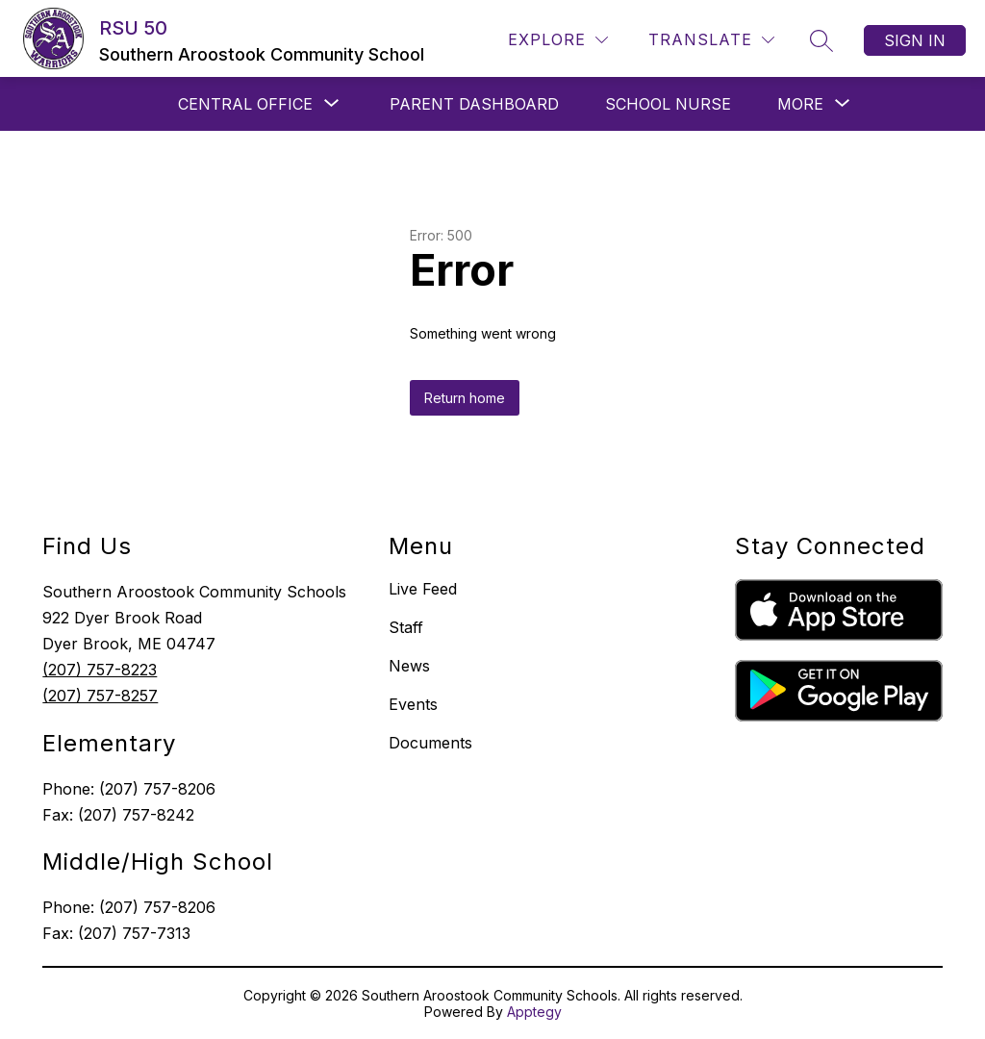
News (409, 665)
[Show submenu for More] (800, 103)
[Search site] (821, 40)
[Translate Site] (711, 40)
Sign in (915, 40)
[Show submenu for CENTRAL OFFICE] (245, 103)
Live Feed (423, 588)
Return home (464, 398)
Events (413, 704)
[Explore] (558, 40)
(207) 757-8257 (100, 695)
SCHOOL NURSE (668, 104)
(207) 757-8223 (99, 669)
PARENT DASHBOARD (474, 104)
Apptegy (534, 1011)
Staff (406, 627)
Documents (430, 742)
